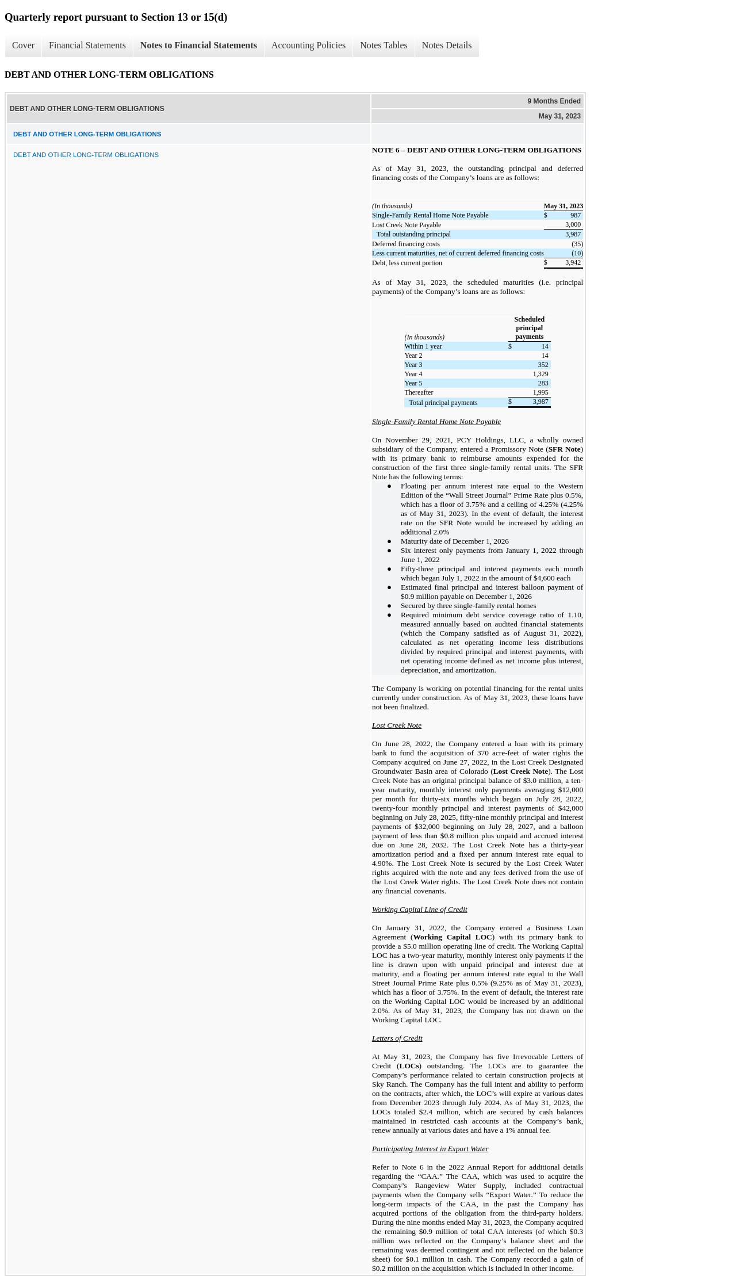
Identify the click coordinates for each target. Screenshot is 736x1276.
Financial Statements (87, 45)
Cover (23, 45)
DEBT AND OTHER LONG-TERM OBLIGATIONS (86, 154)
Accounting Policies (308, 45)
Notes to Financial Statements (198, 45)
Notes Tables (384, 45)
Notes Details (447, 45)
